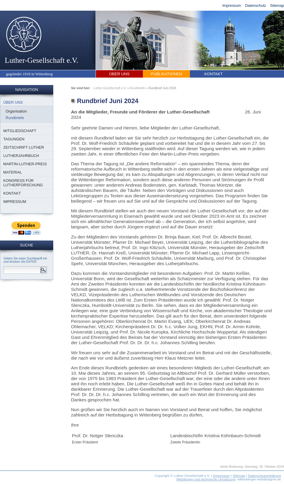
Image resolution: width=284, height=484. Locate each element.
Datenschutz (255, 5)
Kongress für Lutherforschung (23, 182)
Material (12, 172)
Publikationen (166, 74)
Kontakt (213, 74)
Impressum (231, 5)
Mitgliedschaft (19, 131)
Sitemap (277, 5)
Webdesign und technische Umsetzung (205, 479)
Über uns (119, 74)
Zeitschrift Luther (23, 147)
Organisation (16, 111)
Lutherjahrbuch (21, 155)
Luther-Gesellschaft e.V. (41, 40)
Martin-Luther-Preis (25, 164)
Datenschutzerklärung (264, 475)
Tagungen (14, 139)
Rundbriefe (15, 118)
